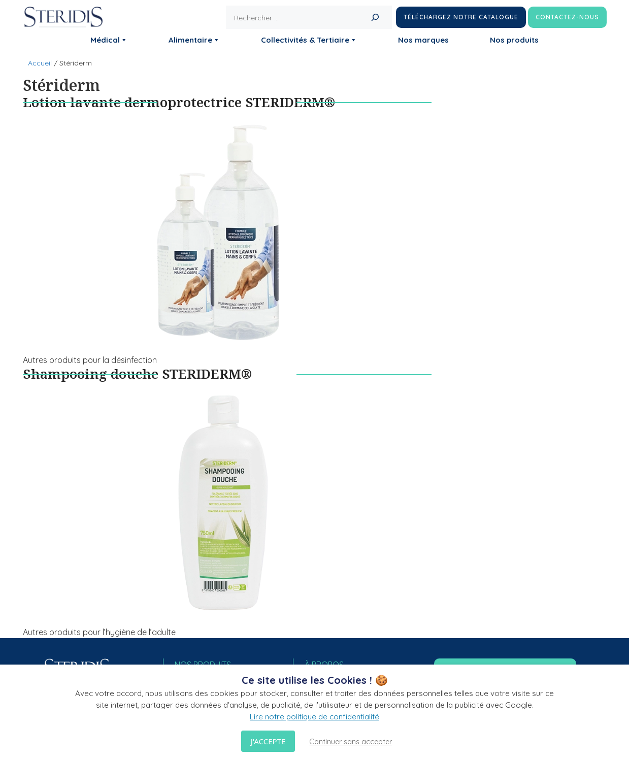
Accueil (40, 63)
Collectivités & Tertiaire (309, 40)
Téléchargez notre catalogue (461, 17)
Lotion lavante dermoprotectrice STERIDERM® (179, 102)
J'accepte (268, 741)
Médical (108, 40)
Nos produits (514, 40)
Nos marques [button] (423, 40)
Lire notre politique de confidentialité (314, 716)
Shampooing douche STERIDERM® (137, 374)
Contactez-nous (567, 17)
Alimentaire (194, 40)
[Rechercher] (375, 17)
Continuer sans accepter (350, 741)
